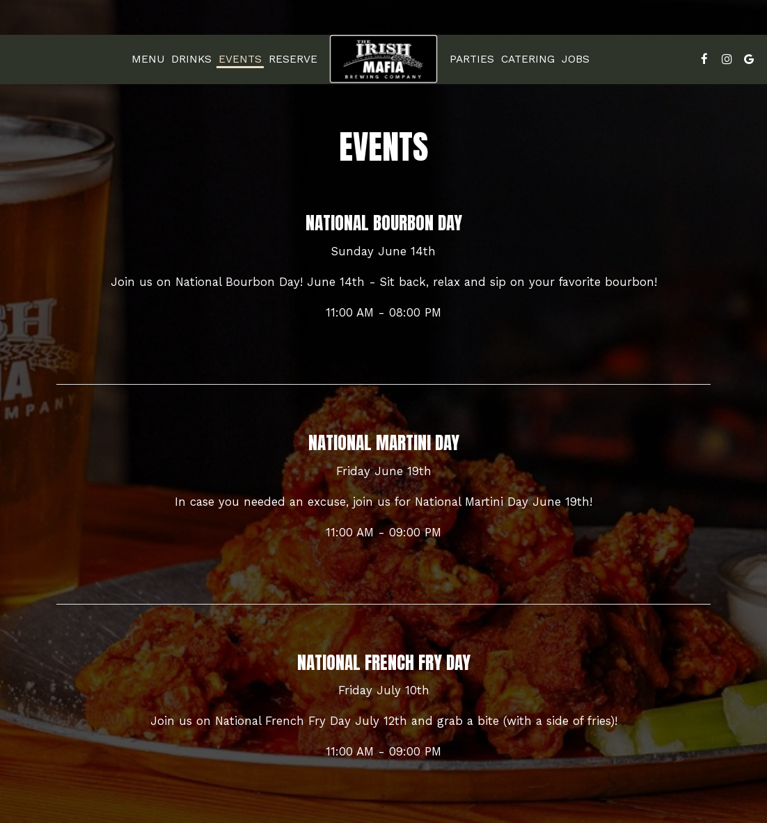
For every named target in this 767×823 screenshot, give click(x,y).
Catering (528, 59)
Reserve (293, 59)
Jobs (576, 59)
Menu (148, 59)
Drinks (191, 59)
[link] (383, 59)
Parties (472, 59)
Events (240, 59)
